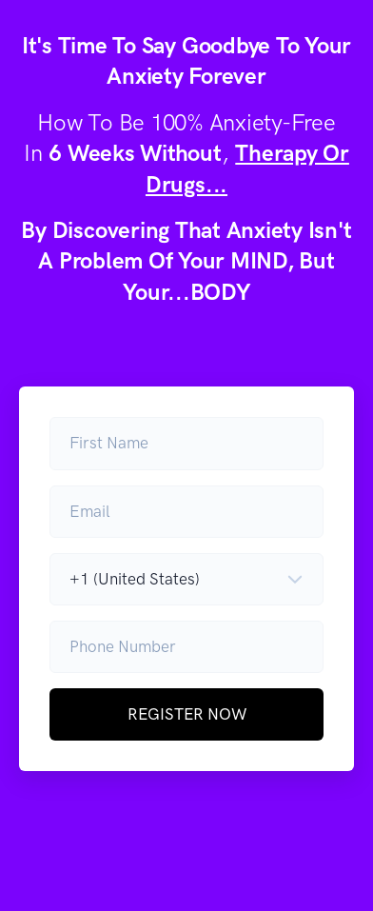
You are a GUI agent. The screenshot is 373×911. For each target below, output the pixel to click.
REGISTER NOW (187, 713)
